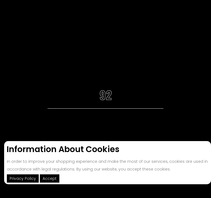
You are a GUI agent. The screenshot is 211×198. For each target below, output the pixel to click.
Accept (50, 178)
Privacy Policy (23, 178)
